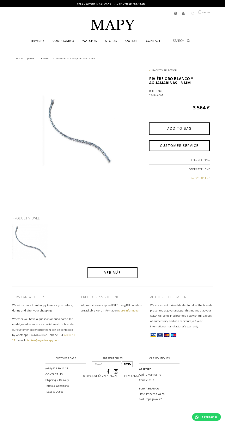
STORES (111, 40)
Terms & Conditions (57, 385)
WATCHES (89, 40)
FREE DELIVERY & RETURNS (94, 3)
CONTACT (153, 40)
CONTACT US (54, 374)
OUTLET (131, 40)
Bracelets (45, 58)
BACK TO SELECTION (164, 70)
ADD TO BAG (179, 128)
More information (129, 310)
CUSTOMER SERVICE (179, 145)
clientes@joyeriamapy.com (42, 340)
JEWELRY (37, 40)
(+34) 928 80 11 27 (199, 178)
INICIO (19, 58)
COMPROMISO (63, 40)
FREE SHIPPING (200, 160)
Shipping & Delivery (57, 380)
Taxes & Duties (54, 391)
